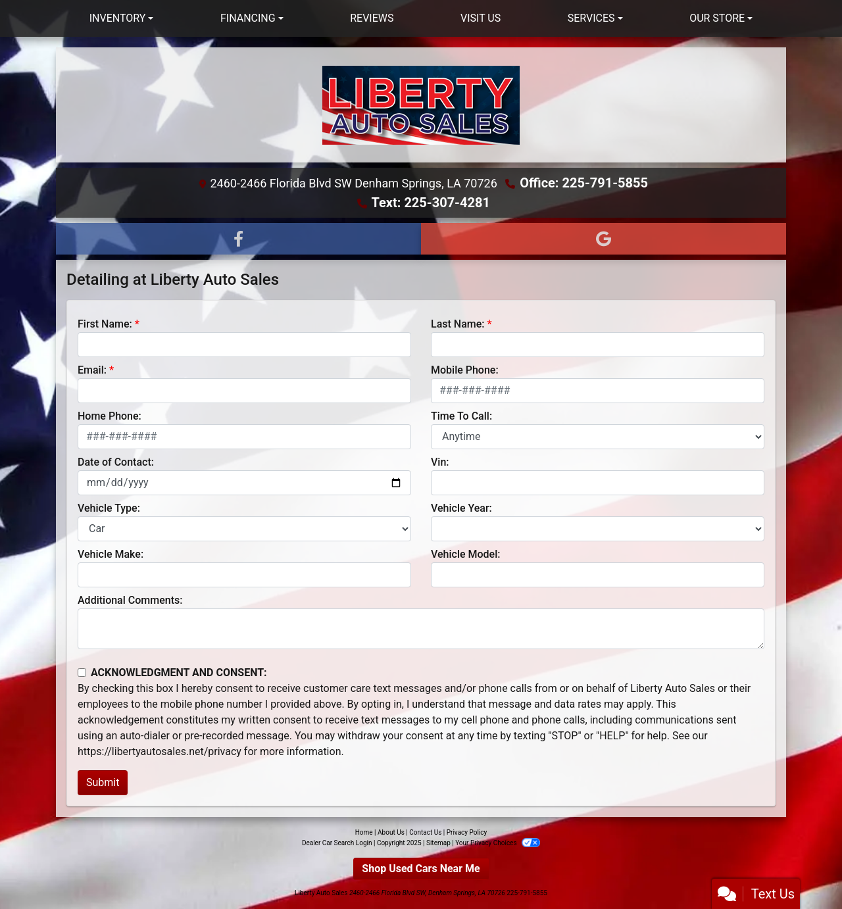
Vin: (440, 462)
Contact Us (425, 832)
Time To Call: (461, 416)
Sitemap (438, 843)
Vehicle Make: (110, 554)
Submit (102, 782)
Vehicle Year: (461, 508)
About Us (391, 832)
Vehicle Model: (465, 554)
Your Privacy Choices (497, 843)
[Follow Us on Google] (603, 239)
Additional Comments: (130, 600)
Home (364, 832)
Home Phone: (109, 416)
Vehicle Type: (109, 508)
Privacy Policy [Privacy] (467, 832)
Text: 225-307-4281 (431, 202)
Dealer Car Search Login (337, 843)
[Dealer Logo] (421, 105)
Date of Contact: (116, 462)
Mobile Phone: (465, 370)
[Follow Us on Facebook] (238, 239)
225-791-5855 (527, 893)
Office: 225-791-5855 (584, 183)
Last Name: (458, 324)
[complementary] (802, 869)
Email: (92, 370)
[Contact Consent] (82, 672)
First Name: (105, 324)
